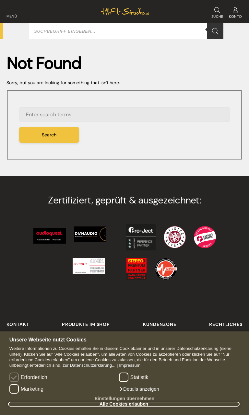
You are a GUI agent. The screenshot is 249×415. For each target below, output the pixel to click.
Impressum (129, 365)
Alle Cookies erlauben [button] (124, 404)
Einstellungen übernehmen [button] (125, 398)
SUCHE (217, 13)
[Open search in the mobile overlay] (126, 31)
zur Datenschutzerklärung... (89, 365)
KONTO (235, 13)
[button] (139, 389)
